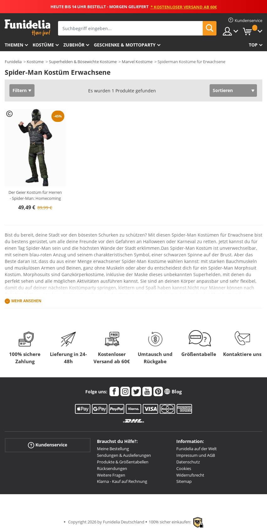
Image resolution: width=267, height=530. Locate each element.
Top (253, 45)
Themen (14, 45)
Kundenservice (47, 445)
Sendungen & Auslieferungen (124, 455)
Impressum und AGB (195, 455)
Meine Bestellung (113, 448)
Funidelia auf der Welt (196, 448)
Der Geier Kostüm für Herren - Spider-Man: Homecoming (35, 195)
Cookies (183, 468)
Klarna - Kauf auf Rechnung (122, 481)
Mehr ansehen (26, 301)
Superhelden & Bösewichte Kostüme (83, 61)
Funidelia (13, 61)
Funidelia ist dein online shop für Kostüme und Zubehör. (27, 27)
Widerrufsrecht (190, 475)
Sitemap (184, 481)
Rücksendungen (112, 468)
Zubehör (73, 45)
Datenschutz (188, 462)
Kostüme (43, 45)
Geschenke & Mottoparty (125, 45)
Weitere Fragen (111, 475)
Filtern (20, 90)
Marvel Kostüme (137, 61)
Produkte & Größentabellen (122, 462)
